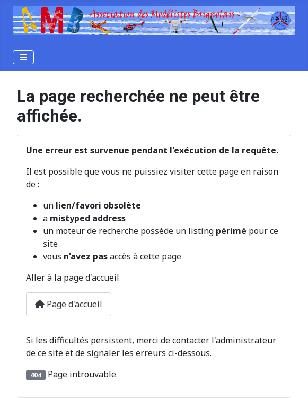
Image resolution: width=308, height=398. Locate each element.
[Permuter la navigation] (23, 57)
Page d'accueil (68, 304)
